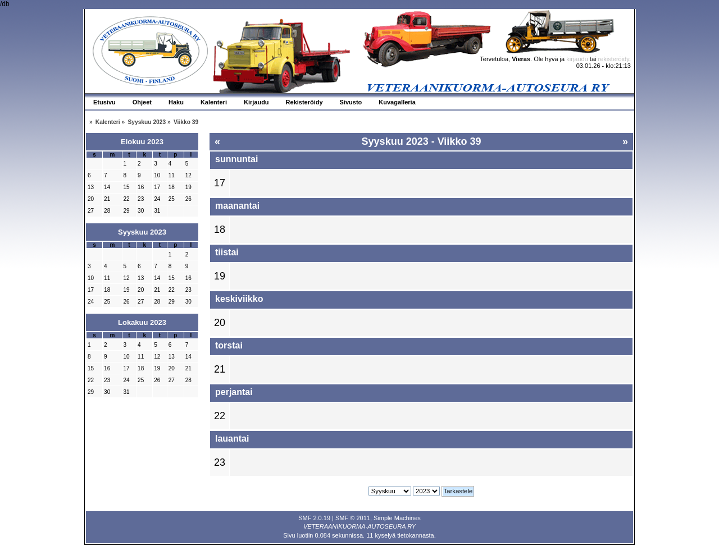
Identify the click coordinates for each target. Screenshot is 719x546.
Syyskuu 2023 (142, 232)
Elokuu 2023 (142, 141)
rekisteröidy (613, 59)
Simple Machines (397, 518)
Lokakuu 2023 (142, 322)
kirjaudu (577, 59)
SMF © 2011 (352, 518)
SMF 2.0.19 (314, 518)
